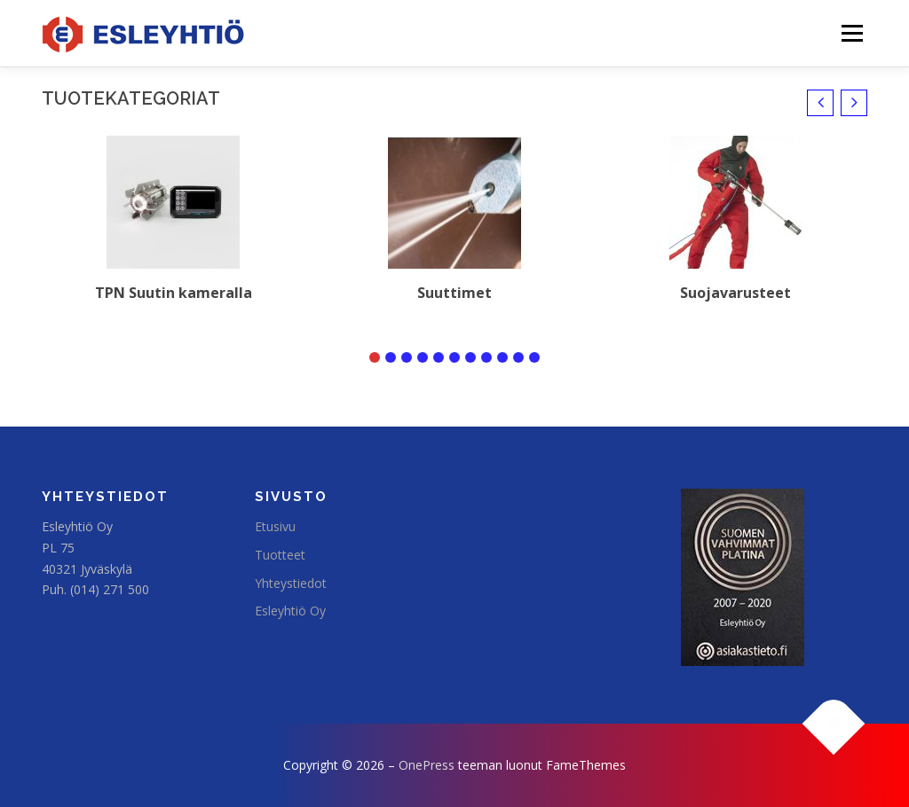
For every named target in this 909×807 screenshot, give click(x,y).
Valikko (851, 33)
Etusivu (275, 526)
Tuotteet (280, 554)
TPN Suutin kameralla (173, 293)
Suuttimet (454, 293)
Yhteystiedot (291, 583)
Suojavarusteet (735, 293)
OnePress (426, 764)
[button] (820, 103)
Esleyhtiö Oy (290, 610)
